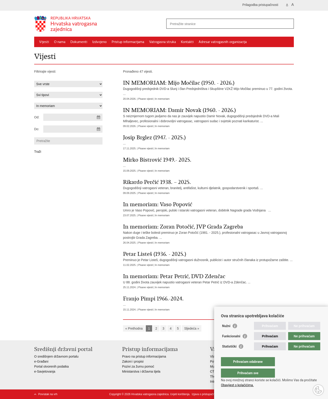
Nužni (226, 335)
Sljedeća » (191, 328)
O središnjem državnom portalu (56, 356)
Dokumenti (78, 42)
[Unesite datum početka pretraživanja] (72, 117)
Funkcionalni (231, 345)
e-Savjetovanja (44, 371)
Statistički (229, 355)
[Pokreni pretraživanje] (288, 23)
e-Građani (41, 361)
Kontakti (187, 42)
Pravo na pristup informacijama (144, 356)
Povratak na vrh (47, 394)
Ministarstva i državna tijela (141, 371)
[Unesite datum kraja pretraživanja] (72, 129)
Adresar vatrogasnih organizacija (223, 42)
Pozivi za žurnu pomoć (138, 366)
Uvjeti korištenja (180, 394)
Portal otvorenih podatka (51, 366)
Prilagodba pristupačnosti (260, 5)
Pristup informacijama (128, 42)
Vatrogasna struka (162, 42)
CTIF (213, 371)
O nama (59, 42)
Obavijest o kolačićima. (237, 385)
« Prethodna (134, 328)
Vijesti (44, 42)
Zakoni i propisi (133, 361)
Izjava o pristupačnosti (205, 394)
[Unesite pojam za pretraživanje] (225, 24)
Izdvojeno (99, 42)
